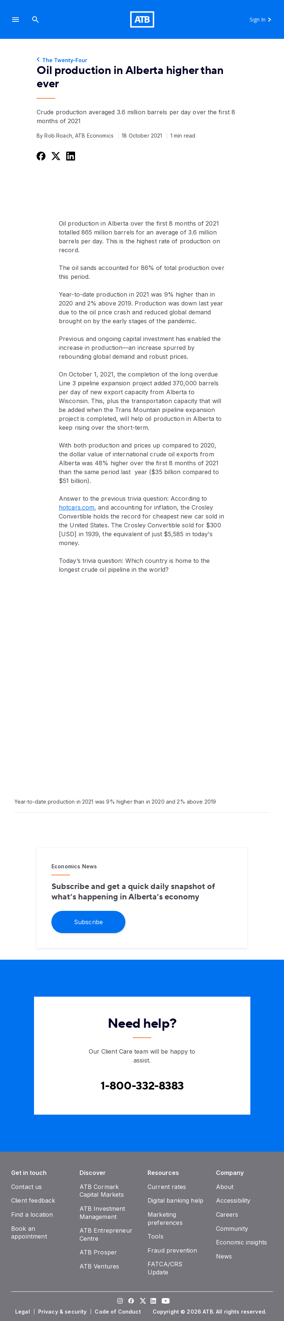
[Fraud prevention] (172, 1250)
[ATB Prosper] (98, 1252)
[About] (225, 1186)
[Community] (232, 1228)
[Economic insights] (241, 1242)
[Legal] (23, 1311)
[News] (224, 1256)
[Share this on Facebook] (40, 156)
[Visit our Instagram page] (119, 1301)
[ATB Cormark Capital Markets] (102, 1191)
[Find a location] (32, 1214)
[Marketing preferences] (165, 1218)
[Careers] (227, 1214)
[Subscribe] (88, 921)
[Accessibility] (233, 1200)
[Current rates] (167, 1186)
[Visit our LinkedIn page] (153, 1301)
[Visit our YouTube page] (164, 1301)
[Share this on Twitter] (55, 156)
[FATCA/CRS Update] (165, 1268)
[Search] (35, 19)
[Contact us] (26, 1186)
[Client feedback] (33, 1200)
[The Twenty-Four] (142, 60)
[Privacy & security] (63, 1311)
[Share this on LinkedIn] (70, 156)
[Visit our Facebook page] (130, 1301)
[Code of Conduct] (118, 1311)
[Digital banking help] (175, 1200)
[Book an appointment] (29, 1232)
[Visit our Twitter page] (142, 1301)
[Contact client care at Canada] (142, 1086)
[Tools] (155, 1236)
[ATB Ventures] (99, 1266)
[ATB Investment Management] (102, 1212)
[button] (16, 19)
